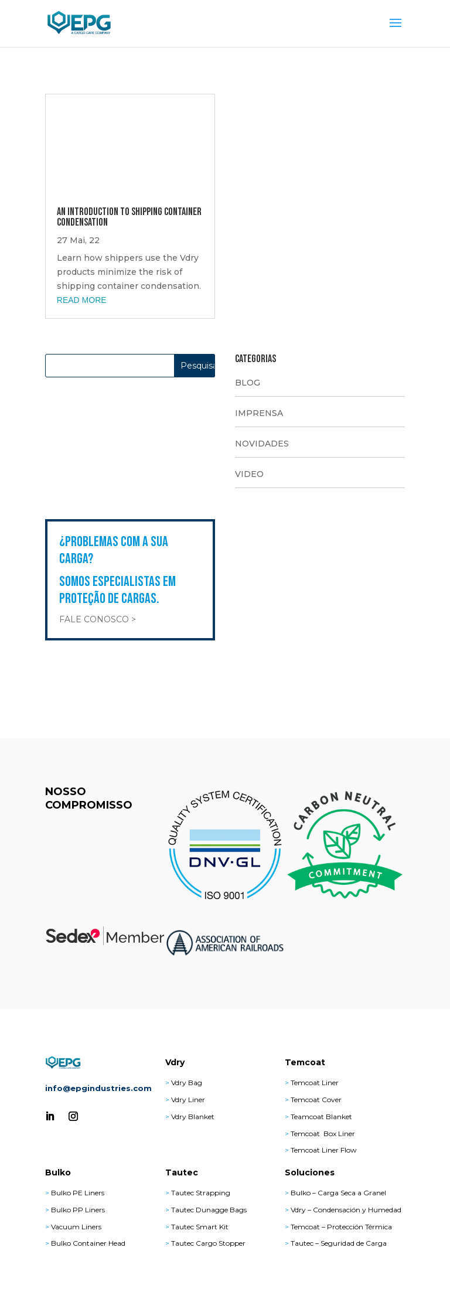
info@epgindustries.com (98, 1088)
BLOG (247, 382)
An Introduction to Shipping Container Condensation (129, 217)
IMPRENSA (259, 413)
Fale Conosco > (97, 619)
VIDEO (249, 474)
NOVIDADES (262, 443)
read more (82, 300)
